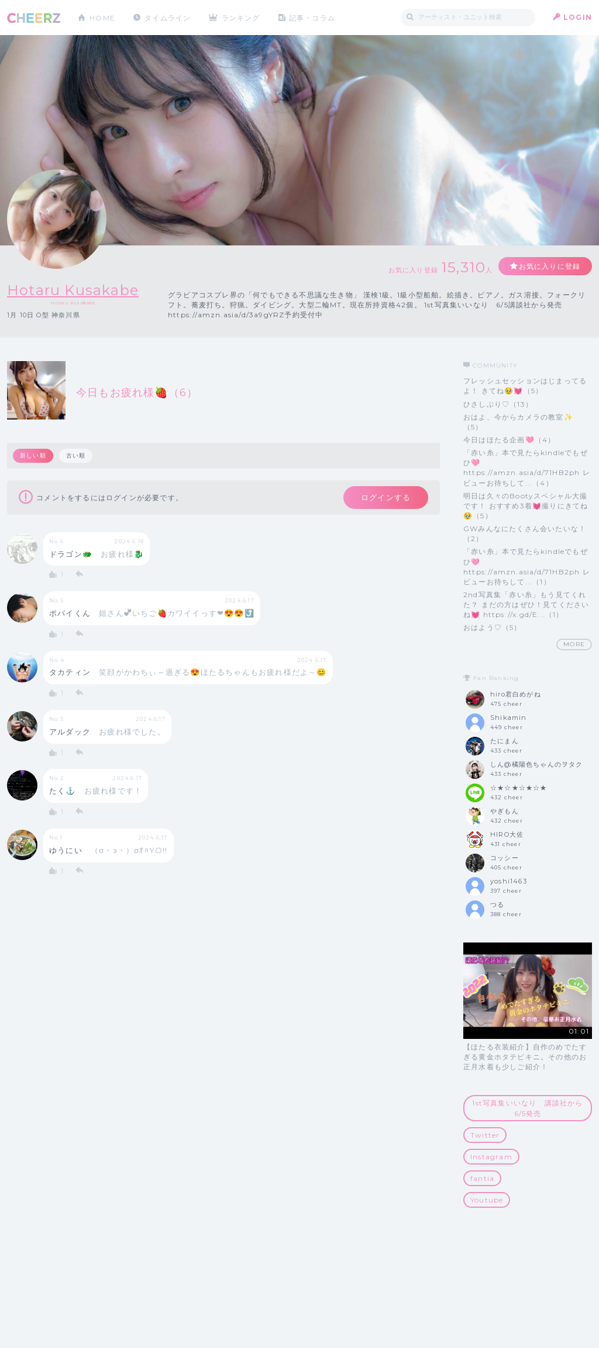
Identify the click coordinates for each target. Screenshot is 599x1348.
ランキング (241, 17)
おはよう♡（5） (492, 627)
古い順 (76, 455)
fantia (482, 1178)
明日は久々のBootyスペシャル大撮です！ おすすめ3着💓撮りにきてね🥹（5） (525, 505)
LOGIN (577, 17)
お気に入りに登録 (549, 266)
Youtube (486, 1199)
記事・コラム (313, 17)
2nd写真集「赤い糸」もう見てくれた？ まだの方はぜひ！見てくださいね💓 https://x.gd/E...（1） (526, 604)
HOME (102, 17)
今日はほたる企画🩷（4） (509, 439)
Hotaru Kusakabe (73, 290)
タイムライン (167, 17)
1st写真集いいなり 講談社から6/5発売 (527, 1108)
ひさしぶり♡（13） (498, 404)
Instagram (491, 1156)
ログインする (386, 497)
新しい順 (33, 455)
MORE (574, 644)
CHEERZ (33, 18)
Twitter (485, 1135)
